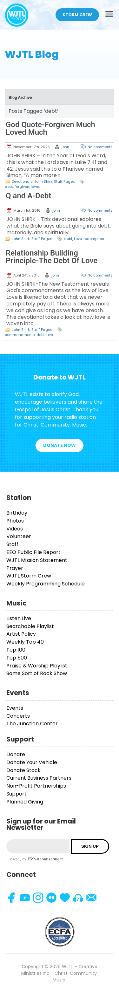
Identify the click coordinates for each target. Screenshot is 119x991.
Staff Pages (64, 181)
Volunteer (18, 536)
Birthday (16, 512)
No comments (100, 146)
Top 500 (16, 657)
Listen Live (18, 618)
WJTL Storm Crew (28, 575)
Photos (15, 520)
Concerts (18, 716)
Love (78, 238)
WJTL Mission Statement (36, 560)
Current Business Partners (38, 778)
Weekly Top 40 (25, 642)
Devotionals (22, 181)
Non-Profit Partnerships (36, 785)
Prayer (14, 568)
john (65, 146)
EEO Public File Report (33, 552)
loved (36, 186)
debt (9, 186)
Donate (15, 754)
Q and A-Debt (28, 195)
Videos (14, 528)
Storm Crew (77, 15)
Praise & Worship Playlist (36, 665)
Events (14, 708)
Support (16, 793)
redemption (93, 238)
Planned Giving (24, 801)
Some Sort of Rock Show (36, 673)
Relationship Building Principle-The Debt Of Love (51, 257)
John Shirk (43, 181)
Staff (12, 544)
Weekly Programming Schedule (45, 583)
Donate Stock (23, 770)
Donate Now (59, 445)
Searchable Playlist (30, 626)
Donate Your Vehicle (31, 762)
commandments (20, 334)
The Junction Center (32, 723)
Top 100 (15, 649)
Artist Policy (21, 634)
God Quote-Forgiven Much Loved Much (50, 128)
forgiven (22, 186)
